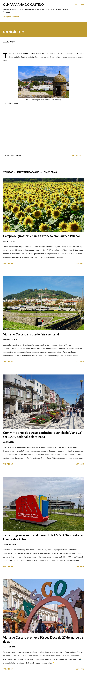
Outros (18, 156)
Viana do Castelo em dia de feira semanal (31, 334)
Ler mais (80, 263)
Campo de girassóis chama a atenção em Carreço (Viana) (41, 236)
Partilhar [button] (76, 156)
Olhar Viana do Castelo (23, 4)
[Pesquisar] (76, 4)
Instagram (7, 16)
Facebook (15, 16)
